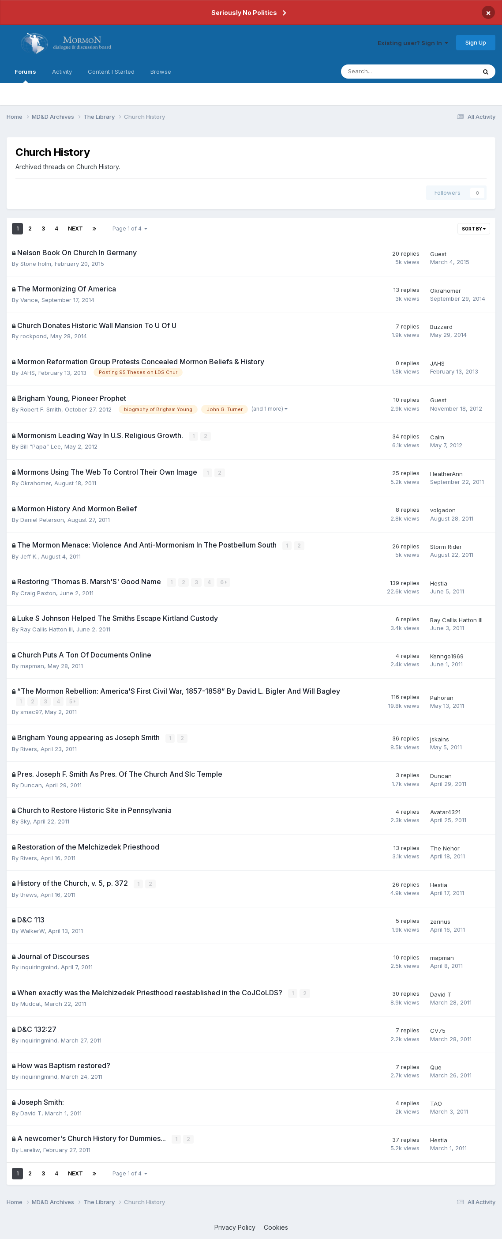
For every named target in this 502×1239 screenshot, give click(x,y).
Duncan (31, 783)
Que (436, 1065)
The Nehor (445, 846)
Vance (29, 299)
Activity (62, 71)
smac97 (30, 710)
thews (28, 892)
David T (440, 992)
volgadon (443, 509)
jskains (439, 737)
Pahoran (441, 696)
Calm (437, 436)
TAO (436, 1101)
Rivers (28, 747)
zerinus (440, 919)
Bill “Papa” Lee (40, 446)
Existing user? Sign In (413, 42)
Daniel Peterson (42, 519)
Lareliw (30, 1147)
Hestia (438, 582)
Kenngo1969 (447, 655)
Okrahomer (445, 290)
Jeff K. (28, 555)
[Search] (385, 71)
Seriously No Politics (244, 12)
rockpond (33, 336)
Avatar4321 (445, 810)
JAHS (27, 372)
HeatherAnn (446, 473)
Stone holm (35, 263)
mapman (32, 664)
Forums (25, 75)
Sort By (474, 228)
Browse (160, 71)
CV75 (438, 1028)
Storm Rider (446, 546)
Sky (25, 819)
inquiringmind (38, 965)
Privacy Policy (234, 1225)
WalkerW (32, 929)
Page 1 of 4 (129, 228)
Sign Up (475, 42)
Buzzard (441, 326)
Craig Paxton (38, 592)
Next (75, 228)
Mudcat (30, 1001)
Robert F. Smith (40, 409)
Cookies (276, 1225)
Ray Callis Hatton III (46, 628)
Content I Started (111, 71)
